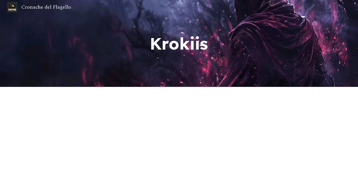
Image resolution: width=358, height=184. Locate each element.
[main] (179, 43)
